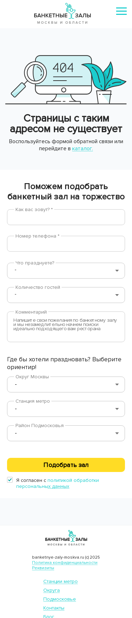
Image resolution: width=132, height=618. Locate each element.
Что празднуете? (35, 263)
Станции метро (60, 581)
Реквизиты (43, 568)
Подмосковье (59, 599)
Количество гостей (38, 287)
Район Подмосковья (39, 425)
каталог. (82, 148)
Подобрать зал (65, 465)
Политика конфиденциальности (65, 562)
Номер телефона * (37, 236)
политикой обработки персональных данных (57, 483)
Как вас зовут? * (34, 209)
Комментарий (31, 312)
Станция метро (32, 401)
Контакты (53, 608)
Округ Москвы (32, 376)
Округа (51, 590)
